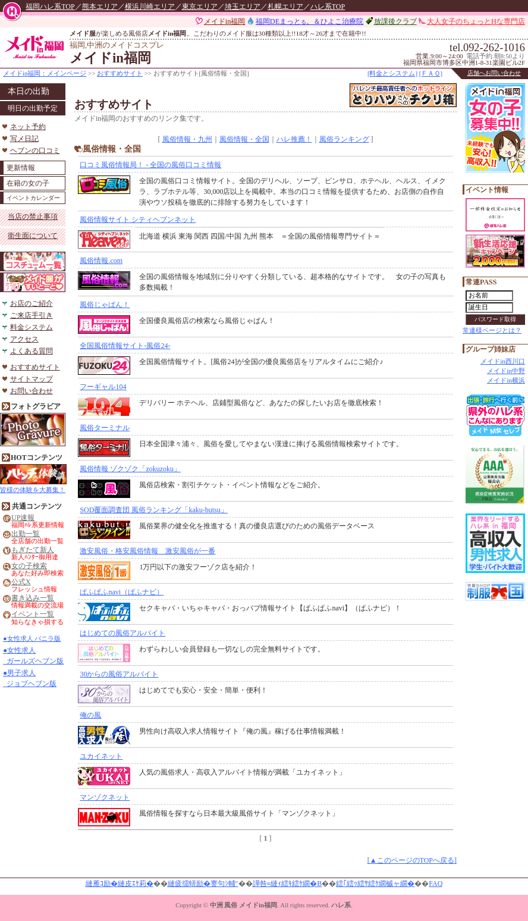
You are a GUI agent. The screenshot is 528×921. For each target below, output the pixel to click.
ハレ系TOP (327, 6)
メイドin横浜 (506, 380)
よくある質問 (31, 351)
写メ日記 (24, 138)
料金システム (31, 327)
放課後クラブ (395, 21)
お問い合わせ (31, 391)
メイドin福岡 (225, 21)
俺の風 (90, 715)
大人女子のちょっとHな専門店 (476, 21)
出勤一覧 (25, 534)
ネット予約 (28, 127)
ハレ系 (341, 905)
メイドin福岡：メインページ (44, 73)
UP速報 (22, 518)
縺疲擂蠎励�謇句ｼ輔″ (203, 883)
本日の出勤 (28, 91)
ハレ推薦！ (294, 139)
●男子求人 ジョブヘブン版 (29, 678)
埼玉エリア (242, 6)
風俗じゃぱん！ (105, 304)
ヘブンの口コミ (35, 150)
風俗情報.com (101, 260)
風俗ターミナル (105, 428)
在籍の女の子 (28, 183)
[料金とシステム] (392, 73)
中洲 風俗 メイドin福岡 (243, 905)
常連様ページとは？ (492, 330)
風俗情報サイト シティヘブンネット (138, 219)
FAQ (435, 883)
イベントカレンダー (33, 198)
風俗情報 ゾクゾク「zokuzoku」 (130, 469)
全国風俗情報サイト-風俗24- (125, 346)
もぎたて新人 (32, 550)
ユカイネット (101, 756)
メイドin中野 (506, 370)
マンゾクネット (105, 797)
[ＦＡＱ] (430, 73)
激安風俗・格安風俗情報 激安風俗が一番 (147, 551)
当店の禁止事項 (33, 216)
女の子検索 (29, 566)
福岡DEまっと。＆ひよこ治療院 (309, 21)
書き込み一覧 (32, 598)
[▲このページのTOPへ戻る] (412, 860)
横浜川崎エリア (150, 6)
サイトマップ (31, 379)
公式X (21, 582)
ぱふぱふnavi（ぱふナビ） (122, 592)
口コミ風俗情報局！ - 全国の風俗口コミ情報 (150, 165)
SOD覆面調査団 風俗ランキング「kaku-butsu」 (153, 510)
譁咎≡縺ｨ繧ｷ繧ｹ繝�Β (287, 883)
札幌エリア (285, 6)
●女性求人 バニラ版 (32, 638)
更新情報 (21, 168)
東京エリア (200, 6)
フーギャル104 (103, 387)
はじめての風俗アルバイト (122, 633)
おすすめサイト (120, 73)
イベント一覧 (32, 614)
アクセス (24, 339)
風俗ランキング (344, 139)
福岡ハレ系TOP (50, 6)
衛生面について (33, 235)
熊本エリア (100, 6)
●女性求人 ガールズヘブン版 (33, 655)
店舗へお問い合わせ (494, 73)
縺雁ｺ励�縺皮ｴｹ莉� (119, 883)
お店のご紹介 (31, 303)
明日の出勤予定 (33, 108)
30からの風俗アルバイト (119, 674)
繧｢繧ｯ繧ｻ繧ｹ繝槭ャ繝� (375, 883)
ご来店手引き (31, 315)
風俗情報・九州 (187, 139)
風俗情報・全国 (244, 139)
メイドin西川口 (502, 361)
